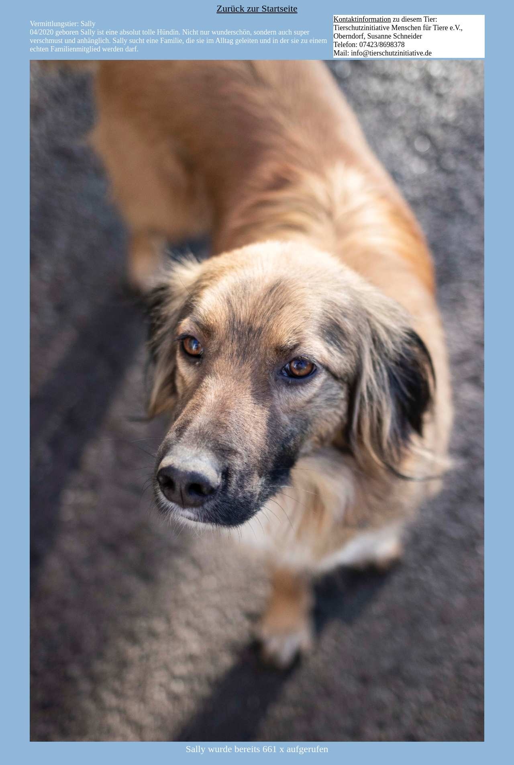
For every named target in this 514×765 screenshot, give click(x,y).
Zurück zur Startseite (256, 8)
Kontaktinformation (362, 19)
